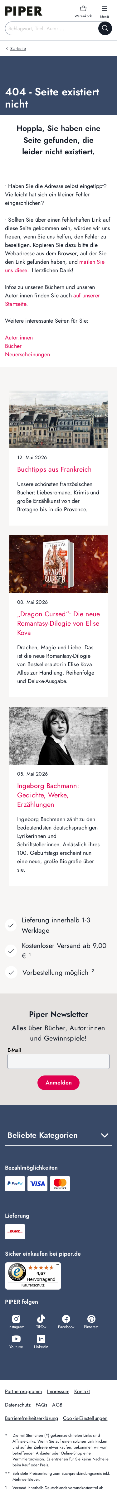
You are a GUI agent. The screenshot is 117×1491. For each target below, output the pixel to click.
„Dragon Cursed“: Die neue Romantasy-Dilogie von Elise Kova (58, 623)
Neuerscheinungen (27, 354)
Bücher (13, 346)
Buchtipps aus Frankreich (54, 469)
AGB (57, 1404)
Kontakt (82, 1391)
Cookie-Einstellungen (85, 1418)
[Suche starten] (105, 28)
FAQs (41, 1404)
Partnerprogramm (23, 1391)
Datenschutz (18, 1404)
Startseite (18, 48)
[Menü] (57, 1266)
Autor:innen (19, 338)
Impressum (58, 1391)
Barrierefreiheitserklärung (31, 1418)
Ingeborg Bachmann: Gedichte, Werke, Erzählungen (48, 795)
